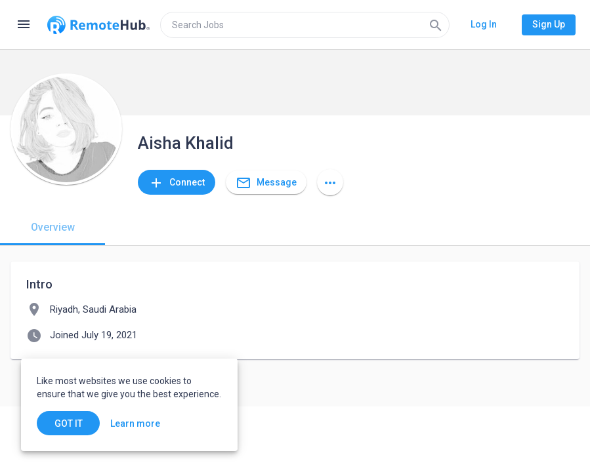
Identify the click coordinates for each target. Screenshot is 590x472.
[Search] (436, 25)
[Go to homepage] (98, 24)
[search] (305, 25)
